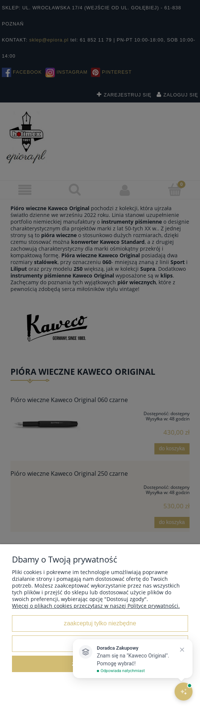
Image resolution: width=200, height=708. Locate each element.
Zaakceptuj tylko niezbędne (100, 623)
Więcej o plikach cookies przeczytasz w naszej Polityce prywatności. (96, 605)
